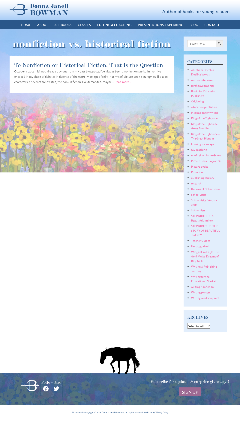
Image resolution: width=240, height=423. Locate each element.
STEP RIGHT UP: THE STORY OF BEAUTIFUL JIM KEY (205, 230)
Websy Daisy (161, 412)
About (42, 24)
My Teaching (199, 149)
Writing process (200, 292)
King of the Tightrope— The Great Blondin (205, 135)
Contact (211, 24)
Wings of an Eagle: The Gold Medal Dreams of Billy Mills (205, 256)
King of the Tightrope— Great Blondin (205, 125)
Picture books (199, 166)
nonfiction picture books (206, 155)
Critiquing (197, 101)
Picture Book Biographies (206, 160)
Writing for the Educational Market (203, 278)
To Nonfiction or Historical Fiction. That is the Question (88, 64)
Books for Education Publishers (203, 93)
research (196, 183)
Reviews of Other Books (205, 189)
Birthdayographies (202, 85)
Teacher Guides (200, 240)
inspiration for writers (204, 112)
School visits (198, 194)
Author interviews (202, 80)
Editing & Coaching (114, 24)
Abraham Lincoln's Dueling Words (202, 71)
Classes (84, 24)
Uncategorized (200, 246)
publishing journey (202, 177)
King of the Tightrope (204, 118)
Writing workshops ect (205, 297)
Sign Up (190, 392)
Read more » (123, 81)
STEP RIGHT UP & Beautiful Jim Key (202, 217)
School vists (198, 210)
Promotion (197, 172)
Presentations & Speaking (160, 24)
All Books (62, 24)
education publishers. (204, 106)
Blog (194, 24)
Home (26, 24)
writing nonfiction (202, 286)
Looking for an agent (204, 144)
